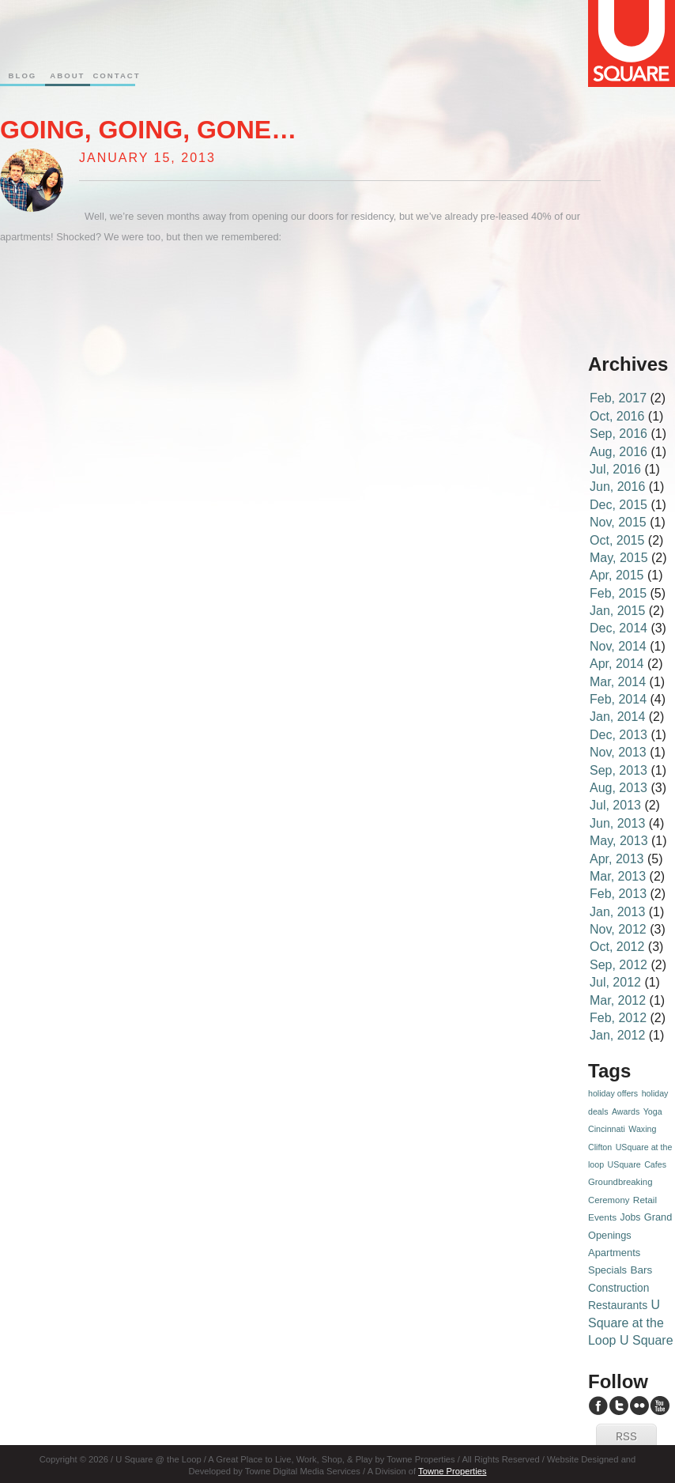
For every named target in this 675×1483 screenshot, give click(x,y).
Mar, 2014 (618, 682)
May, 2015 (619, 557)
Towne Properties (452, 1471)
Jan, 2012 (617, 1035)
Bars (641, 1270)
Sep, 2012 (618, 965)
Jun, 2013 (617, 823)
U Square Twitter (619, 1405)
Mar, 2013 (618, 876)
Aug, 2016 (618, 451)
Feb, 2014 (618, 699)
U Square (646, 1340)
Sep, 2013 (618, 770)
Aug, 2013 (618, 787)
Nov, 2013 (618, 752)
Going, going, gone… (148, 129)
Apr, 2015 (617, 575)
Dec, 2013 (618, 735)
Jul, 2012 (615, 982)
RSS (626, 1437)
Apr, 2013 (617, 859)
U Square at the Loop (626, 1322)
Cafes (655, 1164)
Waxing (642, 1129)
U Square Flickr (639, 1405)
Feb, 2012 (618, 1018)
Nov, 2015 (618, 522)
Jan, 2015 (617, 610)
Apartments (614, 1252)
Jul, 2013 (615, 805)
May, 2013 (619, 840)
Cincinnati (606, 1129)
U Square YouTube (660, 1405)
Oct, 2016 (617, 416)
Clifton (600, 1147)
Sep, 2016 (618, 433)
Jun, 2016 (617, 486)
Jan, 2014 (617, 716)
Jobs (630, 1217)
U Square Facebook (598, 1405)
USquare (624, 1164)
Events (602, 1217)
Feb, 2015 (618, 593)
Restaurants (617, 1305)
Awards (625, 1111)
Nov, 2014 (618, 646)
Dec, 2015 (618, 504)
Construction (618, 1288)
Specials (607, 1270)
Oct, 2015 (617, 540)
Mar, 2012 (618, 1000)
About (67, 75)
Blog (23, 75)
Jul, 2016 (615, 469)
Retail (645, 1200)
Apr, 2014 (617, 663)
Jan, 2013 (617, 912)
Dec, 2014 (618, 628)
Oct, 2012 (617, 946)
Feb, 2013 (618, 893)
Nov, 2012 (618, 929)
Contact (112, 75)
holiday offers (613, 1093)
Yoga (652, 1111)
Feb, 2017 (618, 398)
